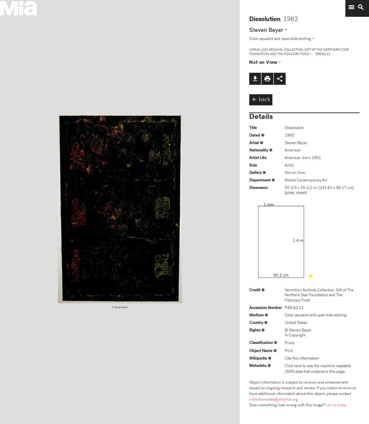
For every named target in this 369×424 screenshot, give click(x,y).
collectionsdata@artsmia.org (273, 400)
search (360, 7)
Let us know (336, 405)
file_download (255, 78)
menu (351, 7)
